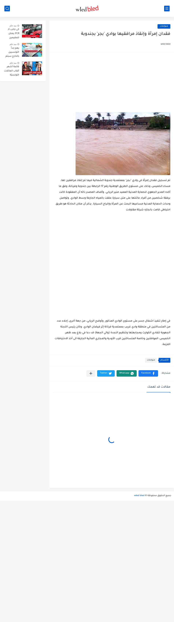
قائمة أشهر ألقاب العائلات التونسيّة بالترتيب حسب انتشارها (11, 71)
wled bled (139, 495)
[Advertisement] (111, 83)
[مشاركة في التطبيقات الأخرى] (90, 373)
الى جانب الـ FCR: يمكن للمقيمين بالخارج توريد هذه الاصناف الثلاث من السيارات (12, 34)
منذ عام (13, 25)
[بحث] (7, 8)
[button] (148, 373)
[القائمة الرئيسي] (167, 8)
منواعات (164, 26)
